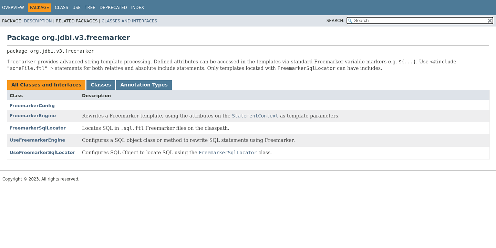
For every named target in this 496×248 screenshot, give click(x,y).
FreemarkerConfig (32, 105)
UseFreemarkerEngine (37, 140)
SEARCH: (336, 20)
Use (76, 7)
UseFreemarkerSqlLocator (42, 152)
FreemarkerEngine (33, 115)
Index (137, 7)
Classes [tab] (101, 84)
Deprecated (113, 7)
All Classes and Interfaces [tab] (46, 84)
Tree (90, 7)
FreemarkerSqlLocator (38, 128)
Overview (13, 7)
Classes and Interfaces (129, 21)
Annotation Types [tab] (143, 84)
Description (38, 21)
